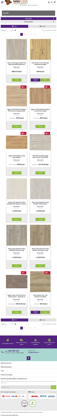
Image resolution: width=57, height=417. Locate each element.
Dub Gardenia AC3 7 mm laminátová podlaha (40, 296)
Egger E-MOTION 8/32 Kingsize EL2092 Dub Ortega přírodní (16, 110)
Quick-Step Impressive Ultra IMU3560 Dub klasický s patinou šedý (40, 203)
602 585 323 (13, 351)
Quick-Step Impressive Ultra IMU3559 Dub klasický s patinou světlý (16, 203)
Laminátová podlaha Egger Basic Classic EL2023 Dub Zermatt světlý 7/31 (40, 156)
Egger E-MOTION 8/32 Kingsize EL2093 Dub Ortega (40, 110)
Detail (16, 80)
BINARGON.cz (15, 415)
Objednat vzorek (35, 80)
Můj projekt (23, 5)
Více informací (53, 392)
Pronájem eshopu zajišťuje (6, 415)
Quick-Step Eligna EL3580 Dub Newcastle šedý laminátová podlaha (16, 63)
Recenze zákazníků (32, 5)
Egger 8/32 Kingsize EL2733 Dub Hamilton (16, 156)
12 (35, 34)
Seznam (42, 26)
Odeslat (54, 387)
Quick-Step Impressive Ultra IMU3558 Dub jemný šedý (16, 249)
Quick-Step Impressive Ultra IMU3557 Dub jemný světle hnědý (40, 249)
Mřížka (14, 26)
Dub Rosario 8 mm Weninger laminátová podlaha (40, 63)
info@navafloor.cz (33, 352)
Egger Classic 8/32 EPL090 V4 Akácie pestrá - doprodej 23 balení (17, 296)
